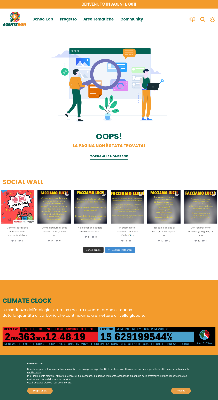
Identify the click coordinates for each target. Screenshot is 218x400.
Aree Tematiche (98, 19)
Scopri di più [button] (40, 390)
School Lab (43, 19)
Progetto (68, 19)
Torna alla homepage (109, 156)
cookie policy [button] (34, 372)
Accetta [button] (181, 390)
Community (131, 19)
